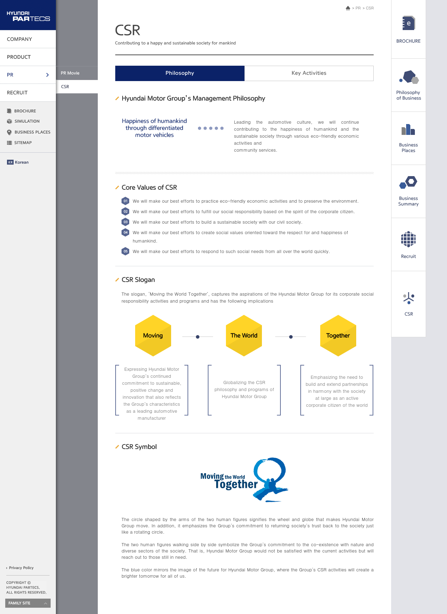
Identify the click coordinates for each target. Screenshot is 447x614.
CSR (370, 8)
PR (358, 8)
